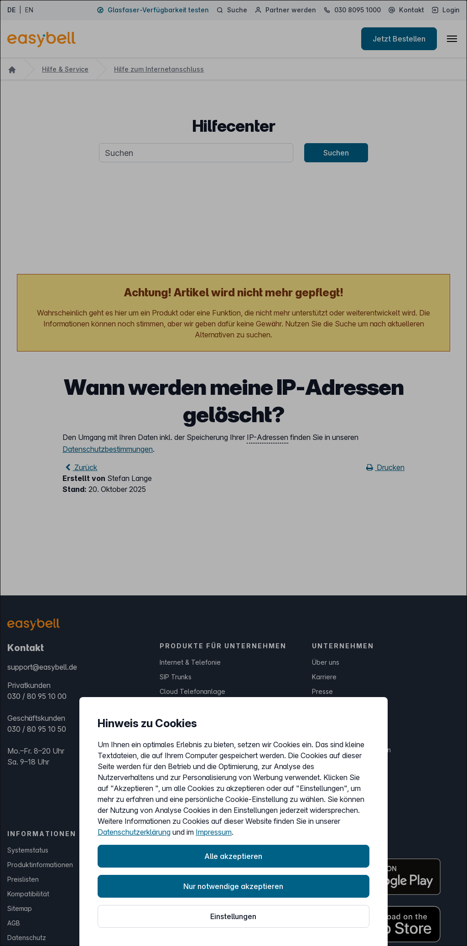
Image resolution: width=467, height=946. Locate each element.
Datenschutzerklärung (134, 832)
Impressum (214, 832)
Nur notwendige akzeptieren (233, 886)
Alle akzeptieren (233, 856)
